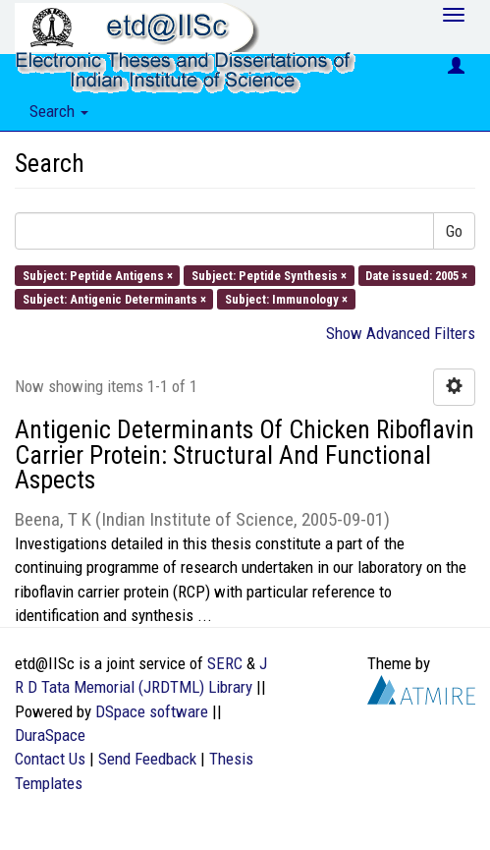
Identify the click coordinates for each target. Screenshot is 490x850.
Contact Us (50, 758)
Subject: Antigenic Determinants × (114, 298)
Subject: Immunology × (286, 298)
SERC (225, 663)
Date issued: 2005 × (416, 274)
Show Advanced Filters (400, 333)
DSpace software (151, 711)
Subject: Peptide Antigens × (98, 274)
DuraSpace (50, 735)
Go (454, 231)
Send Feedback (147, 758)
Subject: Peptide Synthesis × (269, 274)
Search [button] (58, 111)
